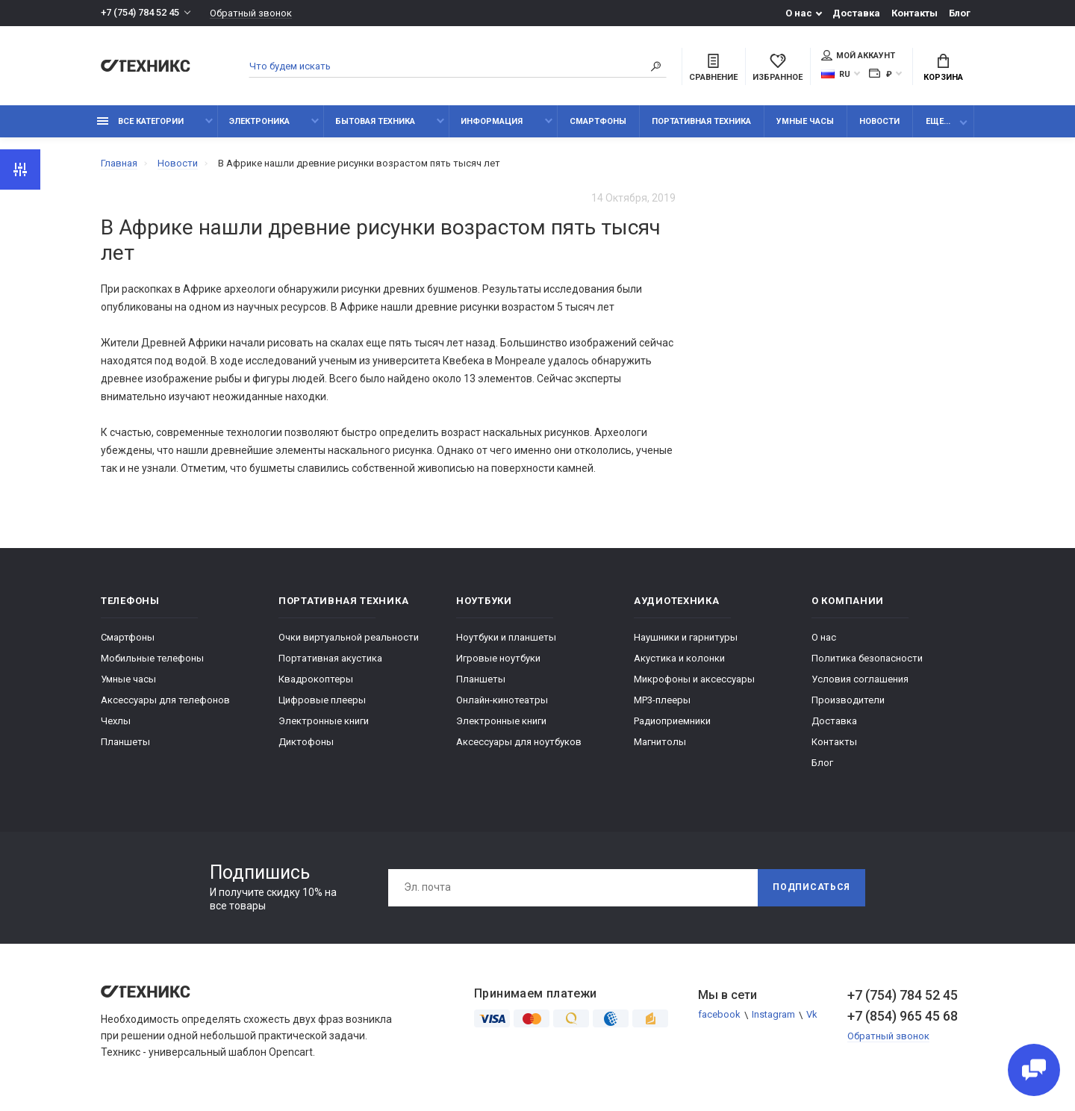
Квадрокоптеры (315, 679)
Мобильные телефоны (152, 658)
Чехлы (116, 720)
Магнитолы (660, 741)
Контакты (914, 13)
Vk (811, 1015)
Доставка (856, 13)
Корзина (943, 68)
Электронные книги (323, 720)
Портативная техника (701, 121)
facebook (719, 1015)
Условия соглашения (860, 679)
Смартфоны (598, 121)
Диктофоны (306, 741)
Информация (492, 121)
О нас (798, 13)
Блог (959, 13)
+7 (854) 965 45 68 (902, 1016)
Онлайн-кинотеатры (502, 700)
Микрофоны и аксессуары (694, 679)
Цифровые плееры (322, 700)
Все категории (140, 121)
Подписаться (811, 888)
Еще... (938, 121)
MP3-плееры (662, 700)
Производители (848, 700)
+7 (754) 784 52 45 (140, 13)
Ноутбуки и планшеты (506, 637)
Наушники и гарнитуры (686, 637)
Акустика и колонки (679, 658)
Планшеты (125, 741)
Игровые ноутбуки (498, 658)
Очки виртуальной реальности (348, 637)
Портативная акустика (330, 658)
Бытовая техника (375, 121)
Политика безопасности (867, 658)
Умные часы (805, 121)
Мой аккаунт (858, 55)
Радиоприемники (672, 720)
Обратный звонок (251, 13)
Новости (879, 121)
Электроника (259, 121)
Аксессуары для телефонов (165, 700)
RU (835, 74)
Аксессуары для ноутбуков (519, 741)
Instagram (773, 1015)
